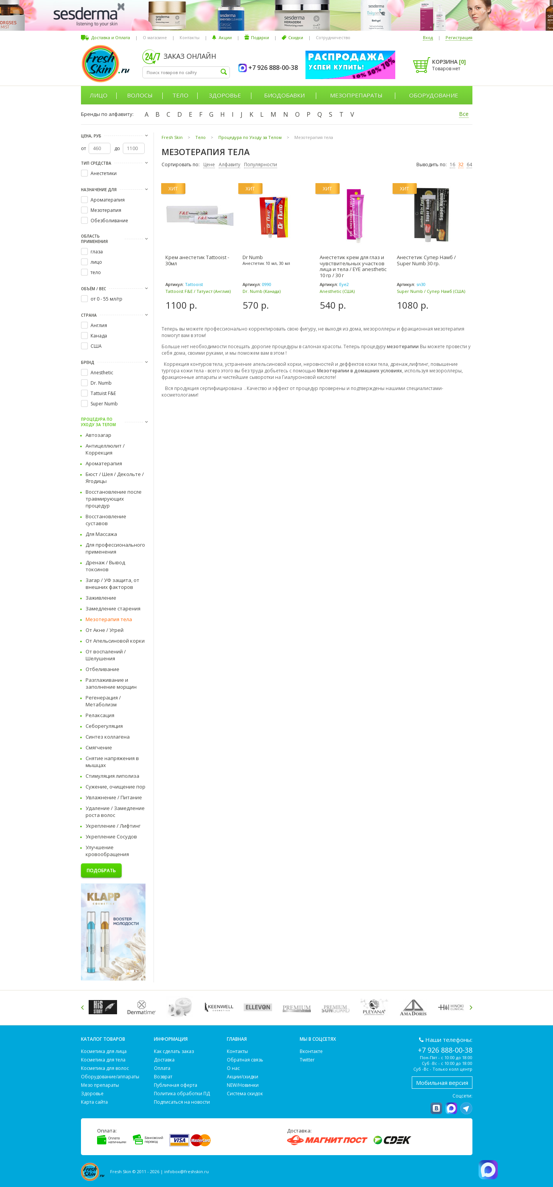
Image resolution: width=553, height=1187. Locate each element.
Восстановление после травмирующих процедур (114, 498)
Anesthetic (102, 372)
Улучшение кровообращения (107, 851)
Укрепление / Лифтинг (113, 825)
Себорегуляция (104, 725)
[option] (104, 1007)
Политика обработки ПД (182, 1093)
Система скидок (245, 1093)
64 (469, 164)
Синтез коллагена (108, 736)
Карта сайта (94, 1102)
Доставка (164, 1059)
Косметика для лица (104, 1051)
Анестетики (104, 173)
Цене (209, 164)
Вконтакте (311, 1051)
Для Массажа (101, 534)
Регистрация (459, 37)
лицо (96, 262)
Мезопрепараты (356, 95)
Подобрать (101, 870)
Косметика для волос (105, 1068)
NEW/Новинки (243, 1085)
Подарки (260, 37)
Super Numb (104, 403)
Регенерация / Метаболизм (103, 701)
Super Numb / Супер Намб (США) (431, 291)
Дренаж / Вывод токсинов (105, 566)
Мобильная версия (442, 1082)
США (96, 346)
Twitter (307, 1059)
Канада (99, 335)
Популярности (260, 164)
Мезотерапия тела (109, 619)
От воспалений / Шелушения (106, 655)
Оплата (162, 1068)
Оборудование (433, 95)
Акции (225, 37)
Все (464, 113)
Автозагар (98, 434)
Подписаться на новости (182, 1102)
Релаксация (100, 715)
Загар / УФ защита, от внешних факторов (112, 583)
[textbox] (186, 72)
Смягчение (99, 747)
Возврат (163, 1076)
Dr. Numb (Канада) (262, 291)
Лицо (98, 95)
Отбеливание (102, 669)
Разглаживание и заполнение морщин (111, 683)
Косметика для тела (103, 1059)
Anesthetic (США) (337, 291)
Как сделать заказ (174, 1051)
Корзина (449, 61)
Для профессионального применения (115, 548)
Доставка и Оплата (110, 37)
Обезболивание (109, 220)
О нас (233, 1068)
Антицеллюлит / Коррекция (105, 449)
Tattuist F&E (103, 393)
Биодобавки (284, 95)
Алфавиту (229, 164)
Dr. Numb (101, 383)
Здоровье (225, 95)
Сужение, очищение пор (115, 786)
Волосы (140, 95)
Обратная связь (245, 1059)
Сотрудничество (333, 37)
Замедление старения (113, 608)
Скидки (295, 37)
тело (96, 272)
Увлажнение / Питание (114, 797)
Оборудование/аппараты (110, 1076)
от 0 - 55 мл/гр (106, 299)
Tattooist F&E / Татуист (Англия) (198, 291)
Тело (180, 95)
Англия (99, 325)
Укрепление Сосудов (111, 836)
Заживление (101, 597)
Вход (428, 37)
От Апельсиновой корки (115, 640)
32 (461, 164)
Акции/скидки (242, 1076)
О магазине (155, 37)
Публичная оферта (175, 1085)
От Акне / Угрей (105, 630)
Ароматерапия (108, 200)
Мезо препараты (100, 1085)
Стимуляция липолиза (112, 775)
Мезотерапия (106, 210)
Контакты (190, 37)
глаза (97, 251)
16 (452, 164)
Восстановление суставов (106, 520)
